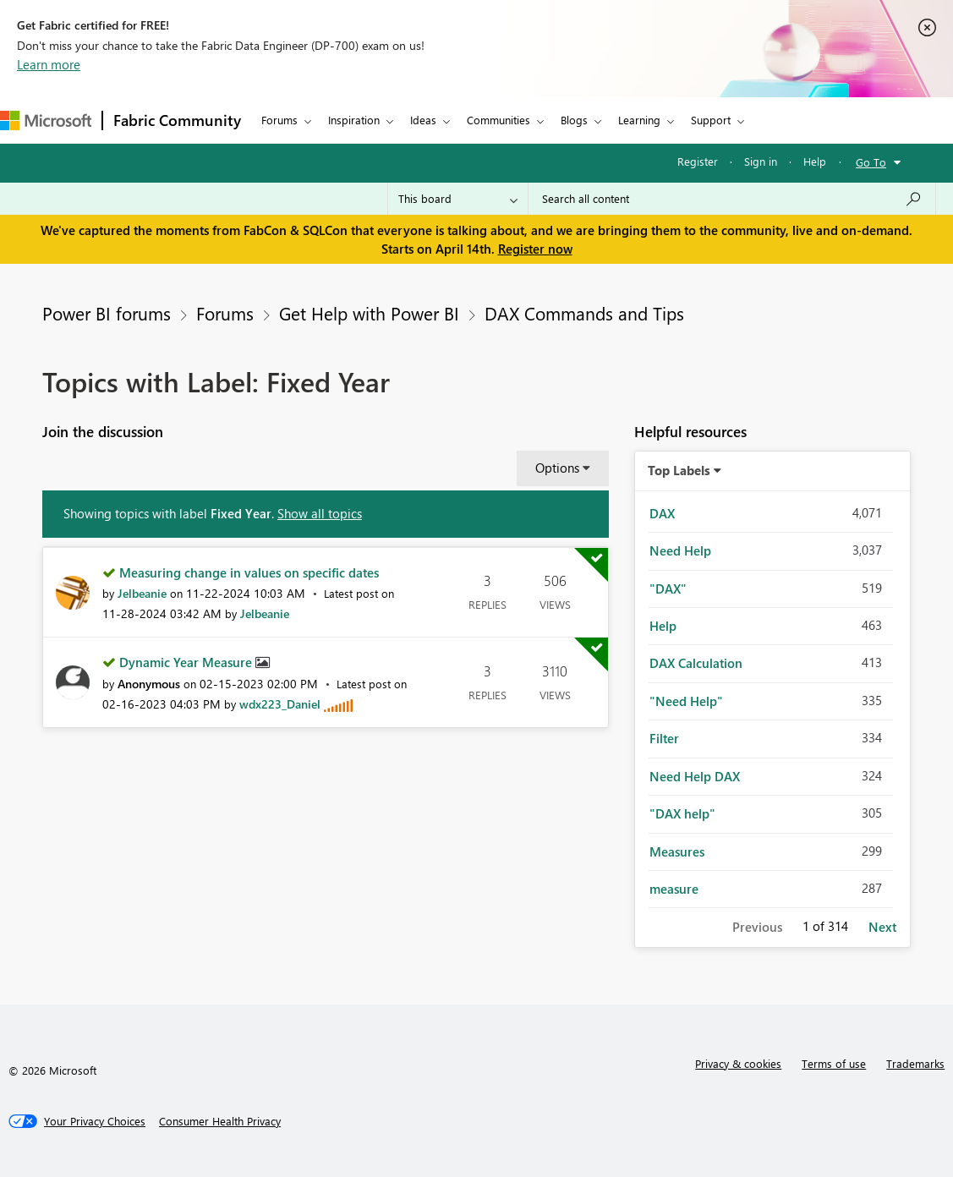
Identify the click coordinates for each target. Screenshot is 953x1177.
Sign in (760, 161)
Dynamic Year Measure (187, 662)
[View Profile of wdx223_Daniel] (279, 704)
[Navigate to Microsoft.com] (45, 120)
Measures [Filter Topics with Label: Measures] (676, 851)
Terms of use (834, 1063)
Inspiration (354, 119)
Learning (639, 119)
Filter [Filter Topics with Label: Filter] (664, 738)
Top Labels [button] (679, 470)
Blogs (574, 119)
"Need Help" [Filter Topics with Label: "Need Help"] (686, 701)
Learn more (48, 64)
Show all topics (319, 513)
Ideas (423, 119)
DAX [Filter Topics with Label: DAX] (662, 513)
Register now (535, 248)
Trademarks (915, 1063)
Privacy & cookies (738, 1063)
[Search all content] (732, 199)
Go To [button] (871, 162)
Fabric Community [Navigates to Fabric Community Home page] (177, 120)
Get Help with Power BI (369, 313)
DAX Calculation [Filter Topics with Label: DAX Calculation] (695, 662)
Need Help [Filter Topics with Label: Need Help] (680, 550)
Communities (498, 119)
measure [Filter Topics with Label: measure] (673, 888)
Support (711, 119)
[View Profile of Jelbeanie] (142, 593)
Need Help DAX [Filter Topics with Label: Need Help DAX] (694, 776)
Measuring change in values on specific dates (249, 572)
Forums (279, 119)
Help (814, 161)
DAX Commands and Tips (584, 313)
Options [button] (557, 467)
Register (697, 161)
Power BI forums (106, 313)
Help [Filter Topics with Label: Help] (662, 625)
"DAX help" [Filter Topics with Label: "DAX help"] (682, 813)
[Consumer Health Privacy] (220, 1121)
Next (882, 926)
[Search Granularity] (458, 199)
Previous (757, 926)
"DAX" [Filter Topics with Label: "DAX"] (668, 588)
